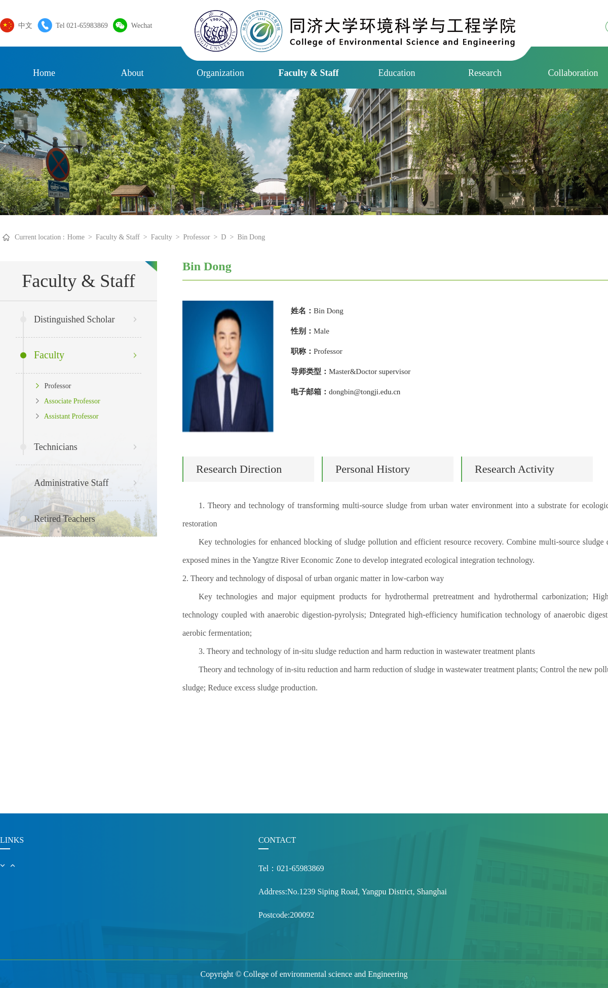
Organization (220, 73)
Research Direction (239, 469)
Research (485, 73)
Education (396, 73)
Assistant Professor (67, 416)
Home (44, 73)
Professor (196, 237)
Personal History (372, 469)
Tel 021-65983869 (79, 25)
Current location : (40, 237)
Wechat (139, 25)
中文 (22, 25)
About (132, 73)
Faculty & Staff (309, 73)
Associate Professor (68, 401)
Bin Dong (251, 237)
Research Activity (514, 469)
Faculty (161, 237)
